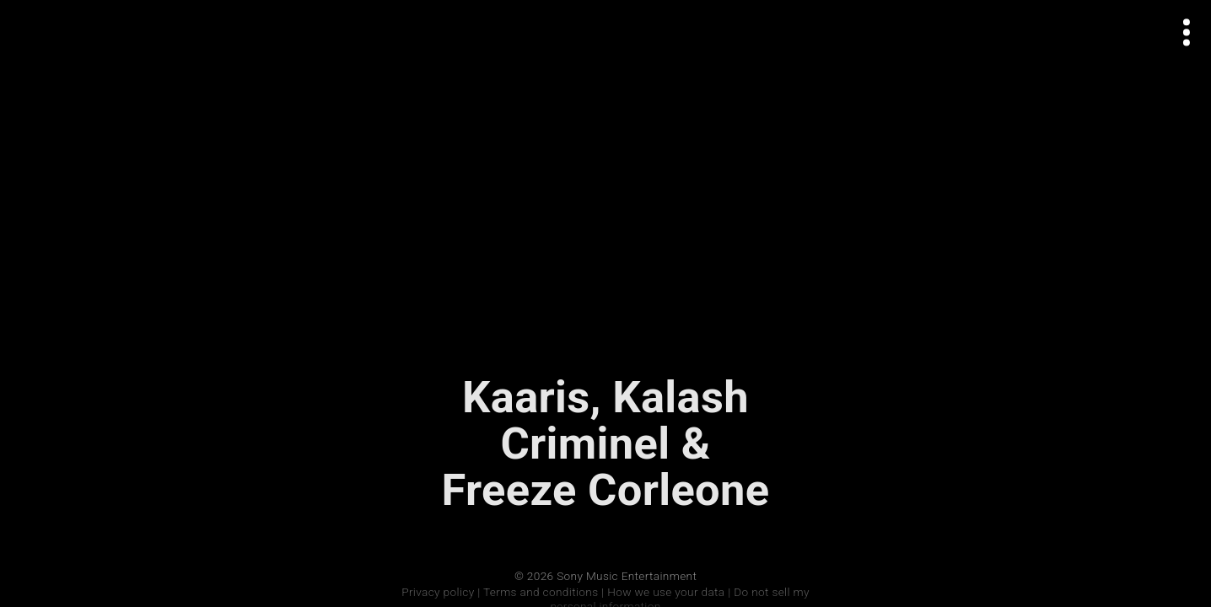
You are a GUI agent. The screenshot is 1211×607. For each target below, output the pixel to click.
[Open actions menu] (1187, 32)
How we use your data (665, 592)
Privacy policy (437, 592)
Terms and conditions (540, 592)
